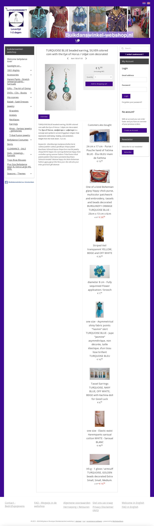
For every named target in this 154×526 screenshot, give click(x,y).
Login (126, 96)
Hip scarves (19, 97)
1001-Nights (19, 70)
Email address (128, 75)
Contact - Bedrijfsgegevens (15, 504)
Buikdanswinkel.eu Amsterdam (19, 182)
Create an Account (131, 130)
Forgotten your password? (132, 102)
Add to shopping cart (99, 84)
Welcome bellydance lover (17, 60)
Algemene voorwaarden (76, 502)
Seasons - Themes (19, 173)
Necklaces (14, 119)
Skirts (10, 144)
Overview (44, 117)
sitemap (78, 521)
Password (126, 85)
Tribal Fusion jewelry (19, 135)
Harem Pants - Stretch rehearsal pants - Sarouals (18, 81)
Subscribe (127, 152)
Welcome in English (133, 502)
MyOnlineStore (118, 521)
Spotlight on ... (14, 65)
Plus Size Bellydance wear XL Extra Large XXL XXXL (19, 167)
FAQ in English (130, 506)
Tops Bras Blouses (16, 160)
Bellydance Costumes (19, 139)
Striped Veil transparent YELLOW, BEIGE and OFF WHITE (99, 249)
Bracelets (14, 110)
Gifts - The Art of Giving (19, 88)
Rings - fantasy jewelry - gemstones (20, 129)
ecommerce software (94, 521)
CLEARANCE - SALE (16, 148)
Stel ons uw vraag (103, 502)
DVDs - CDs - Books (19, 92)
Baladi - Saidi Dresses (17, 101)
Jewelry (19, 106)
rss (84, 521)
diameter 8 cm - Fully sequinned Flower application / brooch (100, 285)
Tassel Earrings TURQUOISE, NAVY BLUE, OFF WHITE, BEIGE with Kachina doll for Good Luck (99, 391)
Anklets (13, 115)
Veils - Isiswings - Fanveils (19, 154)
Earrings (13, 124)
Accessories (19, 74)
